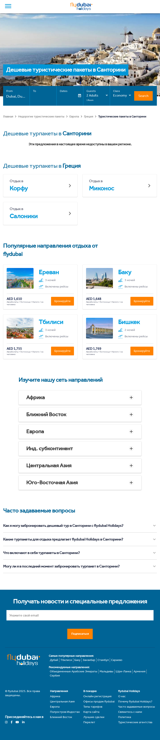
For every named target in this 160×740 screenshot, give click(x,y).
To (34, 91)
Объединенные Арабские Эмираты (73, 671)
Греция (88, 116)
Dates (64, 91)
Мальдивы (106, 671)
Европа (74, 116)
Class (116, 91)
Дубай (54, 660)
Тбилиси (66, 660)
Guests (91, 91)
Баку (77, 660)
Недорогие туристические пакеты (41, 116)
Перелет (89, 722)
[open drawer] (8, 7)
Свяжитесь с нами (130, 712)
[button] (80, 397)
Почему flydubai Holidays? (135, 701)
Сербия (55, 675)
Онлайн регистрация (97, 696)
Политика (124, 717)
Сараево (116, 660)
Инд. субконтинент (49, 448)
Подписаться (80, 634)
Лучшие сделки (93, 717)
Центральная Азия (48, 465)
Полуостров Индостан (65, 712)
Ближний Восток (46, 414)
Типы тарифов (92, 706)
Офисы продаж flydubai (99, 701)
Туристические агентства (135, 722)
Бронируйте (62, 301)
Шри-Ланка (123, 671)
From (9, 91)
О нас (122, 696)
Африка (35, 397)
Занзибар (89, 660)
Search (143, 96)
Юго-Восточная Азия (52, 482)
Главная (8, 116)
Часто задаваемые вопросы (136, 706)
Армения (139, 671)
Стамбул (103, 660)
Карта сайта (91, 712)
